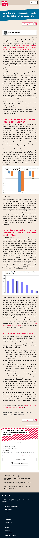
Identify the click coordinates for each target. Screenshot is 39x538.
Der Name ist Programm (11, 506)
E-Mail (19, 443)
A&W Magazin (8, 509)
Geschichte (8, 512)
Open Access (8, 522)
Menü (36, 3)
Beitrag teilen (27, 24)
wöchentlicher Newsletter (11, 448)
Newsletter (8, 519)
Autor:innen (8, 517)
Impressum (8, 530)
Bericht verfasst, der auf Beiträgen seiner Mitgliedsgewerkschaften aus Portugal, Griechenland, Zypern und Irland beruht (19, 47)
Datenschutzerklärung (27, 455)
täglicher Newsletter (9, 446)
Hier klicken (21, 463)
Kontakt (7, 527)
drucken (4, 68)
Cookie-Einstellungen (11, 535)
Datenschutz (8, 533)
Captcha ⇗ (24, 465)
